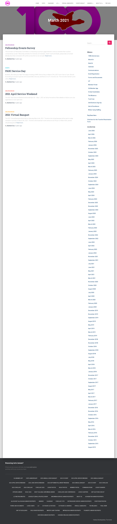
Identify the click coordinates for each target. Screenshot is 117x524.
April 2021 (91, 274)
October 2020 (92, 285)
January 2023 (92, 231)
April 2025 (91, 163)
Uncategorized (9, 45)
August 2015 (92, 447)
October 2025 (92, 152)
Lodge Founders (100, 487)
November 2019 (93, 314)
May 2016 (91, 422)
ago (18, 59)
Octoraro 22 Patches (48, 505)
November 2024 (93, 177)
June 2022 (91, 242)
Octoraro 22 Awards (65, 505)
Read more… (48, 56)
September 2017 (93, 382)
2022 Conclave (16, 487)
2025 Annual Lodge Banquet (48, 478)
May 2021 (91, 271)
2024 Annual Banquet (78, 482)
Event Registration (93, 74)
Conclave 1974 (60, 501)
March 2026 (91, 138)
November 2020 (93, 281)
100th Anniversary (93, 56)
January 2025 (92, 174)
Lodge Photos (52, 487)
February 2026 (92, 141)
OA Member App (93, 88)
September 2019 (93, 317)
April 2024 (91, 195)
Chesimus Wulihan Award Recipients (68, 515)
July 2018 (91, 357)
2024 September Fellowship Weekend (58, 482)
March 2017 (91, 397)
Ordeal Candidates (67, 3)
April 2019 (91, 328)
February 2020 (92, 303)
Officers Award (17, 492)
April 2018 (91, 364)
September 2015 (93, 443)
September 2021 (93, 260)
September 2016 (93, 418)
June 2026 (91, 130)
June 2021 (91, 267)
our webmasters (32, 467)
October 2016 (92, 415)
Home (37, 3)
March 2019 (91, 332)
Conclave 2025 (40, 487)
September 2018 (93, 350)
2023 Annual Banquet (97, 478)
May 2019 (91, 325)
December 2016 (93, 407)
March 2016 (91, 429)
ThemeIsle (109, 520)
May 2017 (91, 389)
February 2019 (92, 335)
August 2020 (92, 289)
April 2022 (91, 245)
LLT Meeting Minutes (19, 496)
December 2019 (93, 310)
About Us (99, 3)
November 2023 (93, 206)
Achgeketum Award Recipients (94, 496)
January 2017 (92, 404)
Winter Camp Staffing (94, 110)
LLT (57, 3)
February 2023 (92, 228)
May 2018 (91, 361)
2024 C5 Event (92, 482)
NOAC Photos (63, 487)
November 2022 (93, 235)
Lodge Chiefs (31, 505)
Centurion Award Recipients (46, 515)
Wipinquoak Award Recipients (72, 510)
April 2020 (91, 296)
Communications (93, 70)
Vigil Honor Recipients (37, 510)
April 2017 (91, 393)
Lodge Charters (83, 492)
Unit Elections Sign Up (94, 102)
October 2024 (92, 181)
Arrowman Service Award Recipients (62, 496)
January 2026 (92, 145)
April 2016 (91, 425)
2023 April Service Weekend (79, 478)
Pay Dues (107, 3)
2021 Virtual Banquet (17, 114)
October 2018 (92, 346)
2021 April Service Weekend (21, 94)
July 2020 (91, 292)
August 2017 (92, 386)
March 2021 (91, 278)
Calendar (51, 3)
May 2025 (91, 159)
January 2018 (92, 371)
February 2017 (92, 400)
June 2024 (91, 188)
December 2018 (93, 339)
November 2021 (93, 256)
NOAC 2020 (28, 492)
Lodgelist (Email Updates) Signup (38, 496)
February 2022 (92, 249)
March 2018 (91, 368)
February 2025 (92, 170)
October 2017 (92, 379)
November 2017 (93, 375)
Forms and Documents (95, 77)
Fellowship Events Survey (20, 48)
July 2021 (91, 263)
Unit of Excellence (93, 106)
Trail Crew (91, 99)
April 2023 (91, 220)
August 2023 (92, 213)
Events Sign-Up (80, 3)
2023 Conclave (103, 482)
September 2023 (93, 210)
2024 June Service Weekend (36, 482)
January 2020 (92, 307)
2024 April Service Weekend (17, 482)
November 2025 (93, 148)
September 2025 (93, 156)
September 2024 (93, 184)
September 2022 (93, 238)
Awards (90, 3)
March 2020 (91, 299)
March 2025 (91, 166)
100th (43, 3)
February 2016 (92, 433)
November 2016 (93, 411)
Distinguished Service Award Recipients (79, 501)
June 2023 (91, 217)
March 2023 (91, 224)
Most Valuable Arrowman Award (44, 492)
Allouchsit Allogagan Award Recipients (23, 501)
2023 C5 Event (64, 478)
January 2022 (92, 253)
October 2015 (92, 440)
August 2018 (92, 353)
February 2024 (92, 199)
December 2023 (93, 202)
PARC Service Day (15, 71)
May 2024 (91, 192)
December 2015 (93, 436)
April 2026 (91, 134)
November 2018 (93, 343)
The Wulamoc (92, 95)
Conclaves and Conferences (66, 492)
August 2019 (92, 321)
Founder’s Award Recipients (92, 510)
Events (7, 68)
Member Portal (92, 84)
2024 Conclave (28, 487)
